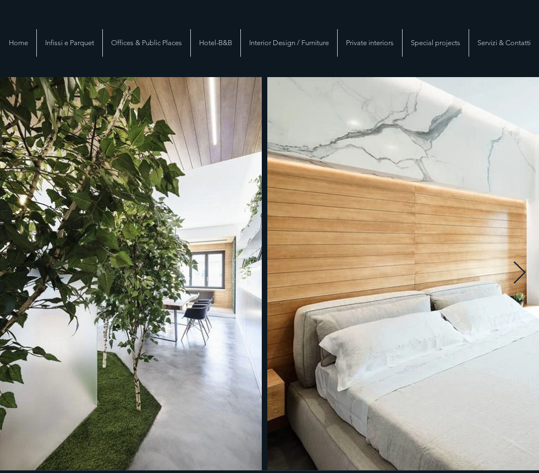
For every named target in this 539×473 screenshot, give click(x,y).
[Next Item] (519, 274)
